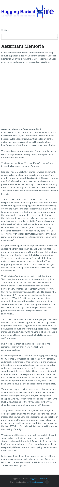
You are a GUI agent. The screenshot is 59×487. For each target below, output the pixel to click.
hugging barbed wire (38, 478)
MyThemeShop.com (35, 482)
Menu (6, 30)
